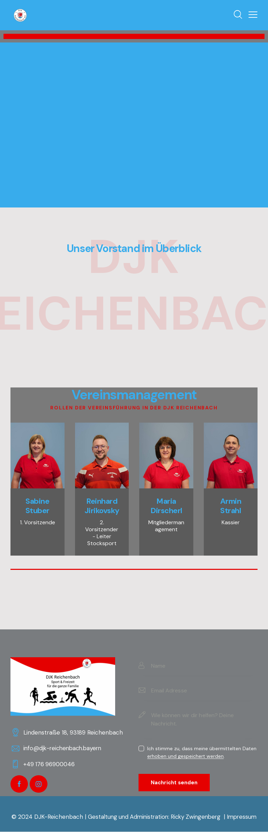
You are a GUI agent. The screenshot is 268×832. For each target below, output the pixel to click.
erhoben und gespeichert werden (185, 756)
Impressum (245, 817)
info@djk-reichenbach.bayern (64, 748)
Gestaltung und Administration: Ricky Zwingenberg (154, 817)
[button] (253, 15)
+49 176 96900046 (49, 764)
